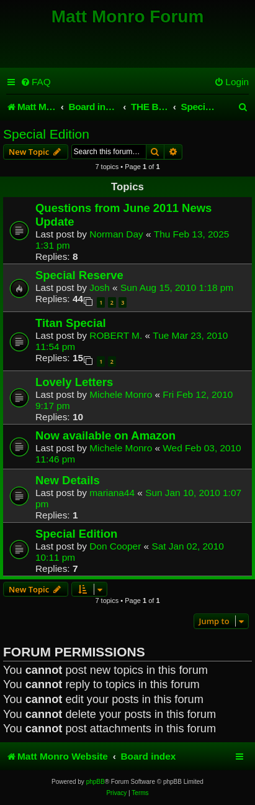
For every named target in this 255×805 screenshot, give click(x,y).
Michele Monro (120, 394)
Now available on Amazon (105, 435)
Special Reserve (79, 275)
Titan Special (70, 322)
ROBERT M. (115, 335)
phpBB (95, 781)
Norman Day (116, 234)
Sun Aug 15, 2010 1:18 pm (176, 287)
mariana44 (112, 492)
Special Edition (46, 134)
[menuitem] (35, 82)
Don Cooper (115, 546)
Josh (99, 287)
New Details (67, 480)
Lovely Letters (74, 382)
